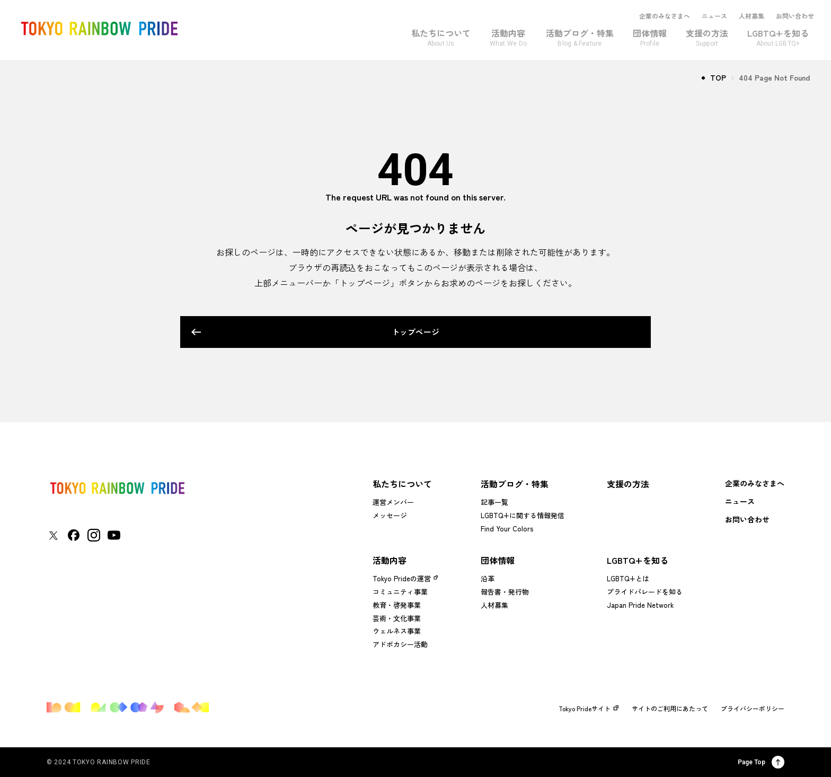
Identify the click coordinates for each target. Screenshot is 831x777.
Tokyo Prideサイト (589, 708)
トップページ (401, 331)
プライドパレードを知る (645, 592)
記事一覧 (494, 502)
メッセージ (390, 515)
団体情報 (498, 560)
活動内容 (389, 560)
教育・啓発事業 (397, 605)
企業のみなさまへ (664, 16)
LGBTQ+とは (628, 578)
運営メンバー (393, 502)
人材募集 (751, 16)
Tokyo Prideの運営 (402, 578)
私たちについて (402, 483)
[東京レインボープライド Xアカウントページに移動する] (53, 535)
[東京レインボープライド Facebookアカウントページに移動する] (73, 535)
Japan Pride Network (640, 605)
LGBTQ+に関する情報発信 (522, 515)
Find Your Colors (507, 528)
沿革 (487, 578)
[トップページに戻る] (117, 488)
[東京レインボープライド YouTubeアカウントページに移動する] (114, 535)
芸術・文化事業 (397, 618)
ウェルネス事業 (397, 631)
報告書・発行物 (505, 592)
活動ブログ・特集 (515, 483)
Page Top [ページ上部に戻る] (761, 762)
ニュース (714, 16)
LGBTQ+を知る (637, 560)
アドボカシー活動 (400, 644)
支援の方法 (628, 483)
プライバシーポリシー (752, 708)
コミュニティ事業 (400, 592)
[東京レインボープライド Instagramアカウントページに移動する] (93, 535)
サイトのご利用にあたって (670, 708)
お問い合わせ (795, 16)
